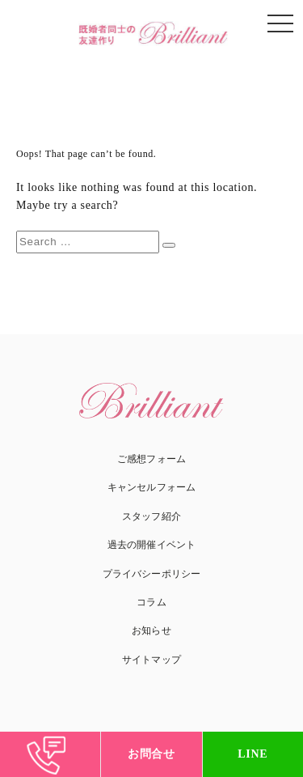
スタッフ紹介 (151, 516)
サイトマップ (151, 659)
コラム (151, 602)
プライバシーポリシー (151, 574)
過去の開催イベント (151, 544)
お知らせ (151, 630)
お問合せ (151, 754)
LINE (252, 754)
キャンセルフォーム (151, 487)
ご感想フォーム (151, 459)
